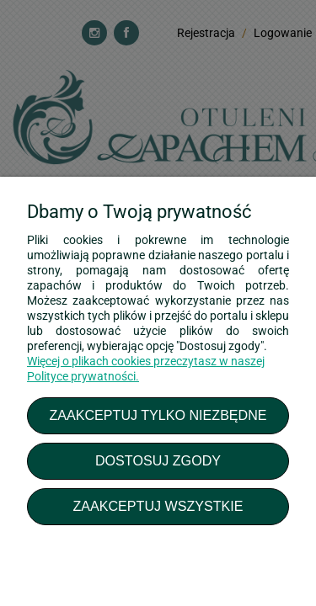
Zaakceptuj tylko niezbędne (157, 415)
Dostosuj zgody (158, 460)
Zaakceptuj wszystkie (157, 505)
